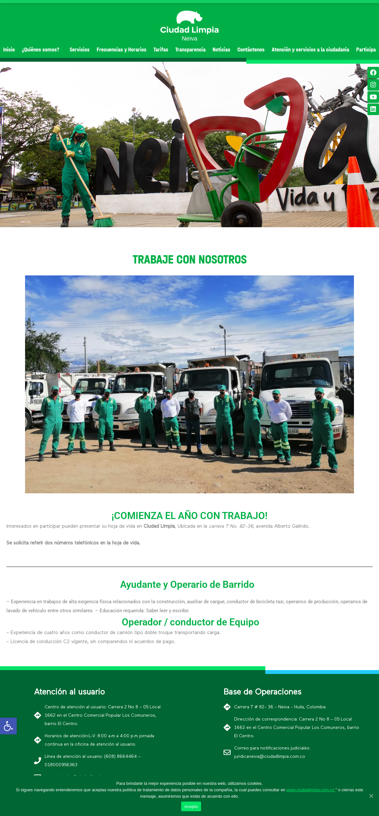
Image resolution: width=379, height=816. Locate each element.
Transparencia (190, 49)
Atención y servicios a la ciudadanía (310, 49)
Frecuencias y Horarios (121, 49)
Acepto (191, 806)
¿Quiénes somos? (42, 49)
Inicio (9, 49)
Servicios (80, 49)
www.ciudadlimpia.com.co (310, 789)
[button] (181, 221)
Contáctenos (251, 49)
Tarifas (161, 49)
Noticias (221, 49)
